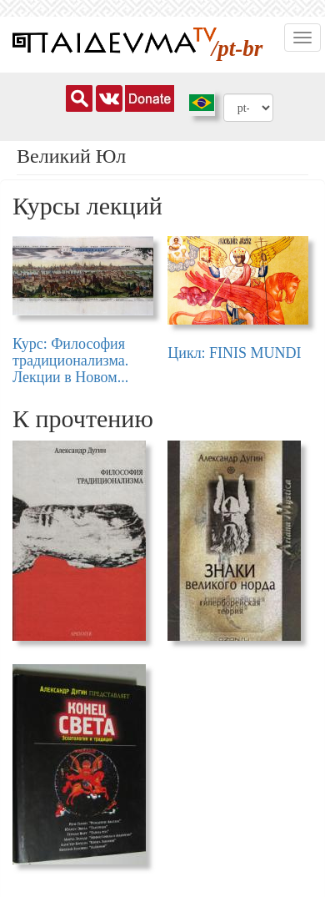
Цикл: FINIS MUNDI (234, 353)
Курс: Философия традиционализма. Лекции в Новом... (70, 360)
